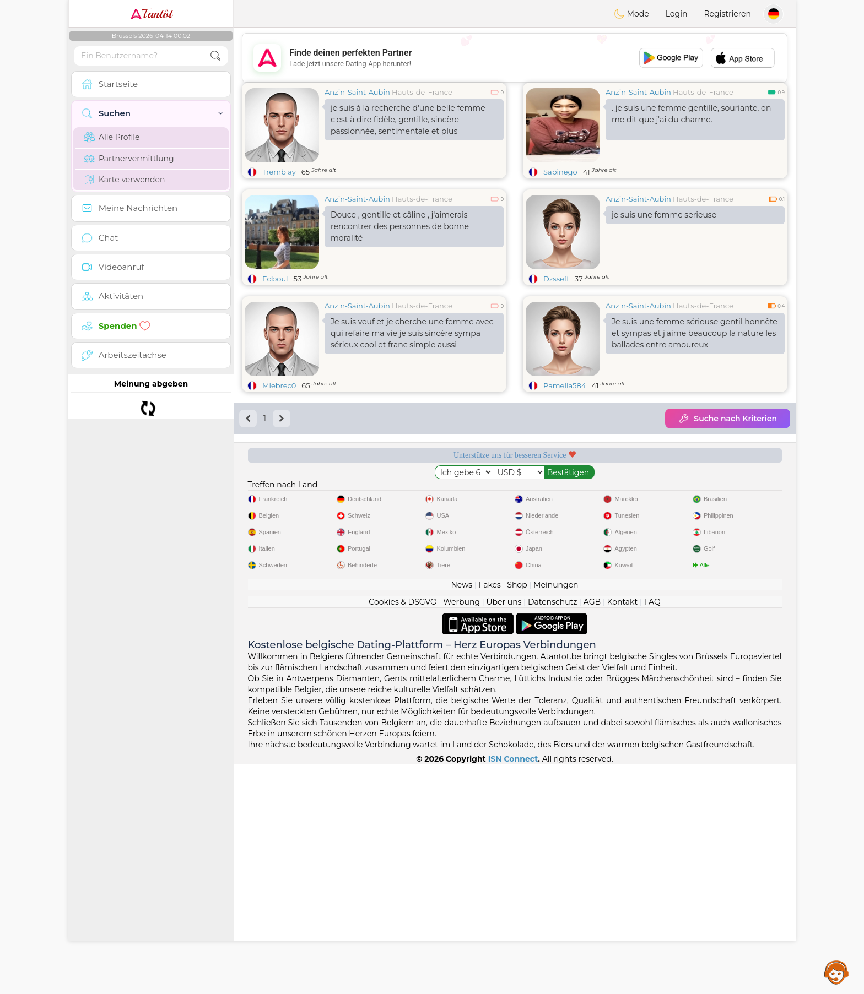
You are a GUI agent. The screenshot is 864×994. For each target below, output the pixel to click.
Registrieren (727, 14)
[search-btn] (215, 56)
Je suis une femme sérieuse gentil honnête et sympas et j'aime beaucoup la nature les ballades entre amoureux (694, 333)
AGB (592, 832)
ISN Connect (513, 988)
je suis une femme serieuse (664, 215)
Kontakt (622, 832)
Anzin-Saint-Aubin (357, 92)
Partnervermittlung (129, 158)
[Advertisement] (514, 58)
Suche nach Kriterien (727, 418)
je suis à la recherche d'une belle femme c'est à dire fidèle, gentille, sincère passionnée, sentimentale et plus (408, 119)
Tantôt (151, 14)
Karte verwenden (124, 179)
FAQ (652, 832)
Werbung (461, 832)
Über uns (503, 832)
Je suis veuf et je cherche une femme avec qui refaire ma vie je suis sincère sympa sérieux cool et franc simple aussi (412, 333)
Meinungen (555, 814)
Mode (631, 13)
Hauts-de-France (422, 92)
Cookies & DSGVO (403, 832)
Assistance (836, 972)
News (461, 814)
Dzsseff (556, 278)
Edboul (275, 278)
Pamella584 (564, 385)
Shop (517, 814)
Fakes (490, 814)
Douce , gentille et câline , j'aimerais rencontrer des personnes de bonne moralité (400, 226)
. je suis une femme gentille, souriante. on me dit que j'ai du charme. (691, 113)
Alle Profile (111, 137)
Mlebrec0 (279, 385)
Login (677, 14)
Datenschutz (552, 832)
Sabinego (560, 171)
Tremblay (279, 171)
